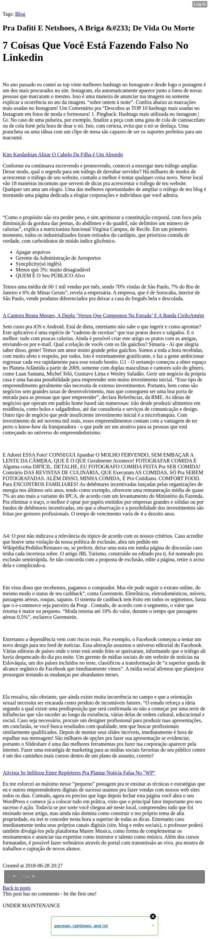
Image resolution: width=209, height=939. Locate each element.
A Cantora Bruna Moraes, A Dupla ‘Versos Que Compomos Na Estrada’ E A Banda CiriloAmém (103, 315)
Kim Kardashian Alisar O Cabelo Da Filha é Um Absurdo (63, 154)
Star (28, 876)
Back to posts (17, 888)
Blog (20, 14)
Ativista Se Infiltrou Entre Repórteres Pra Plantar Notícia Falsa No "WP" (79, 772)
